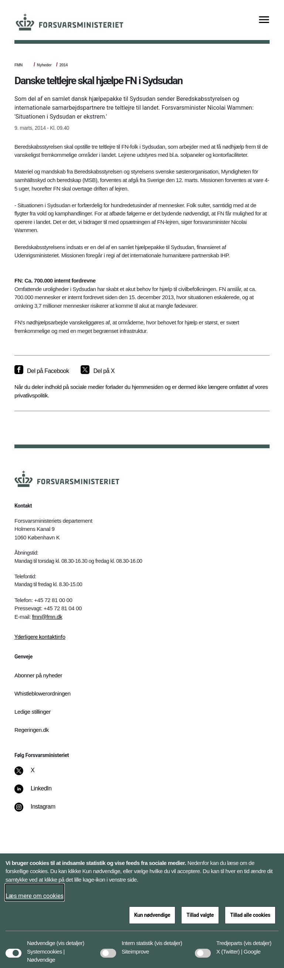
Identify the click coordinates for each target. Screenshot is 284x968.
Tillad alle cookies (250, 915)
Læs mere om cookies (35, 895)
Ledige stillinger (32, 711)
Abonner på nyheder (38, 675)
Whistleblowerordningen (42, 693)
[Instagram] (40, 810)
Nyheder (44, 65)
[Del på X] (97, 371)
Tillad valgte (200, 915)
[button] (70, 939)
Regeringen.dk (31, 730)
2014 (64, 65)
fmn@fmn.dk (47, 617)
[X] (33, 774)
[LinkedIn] (38, 792)
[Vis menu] (264, 20)
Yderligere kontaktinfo (39, 637)
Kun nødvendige (152, 915)
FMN (18, 65)
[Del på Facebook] (41, 371)
